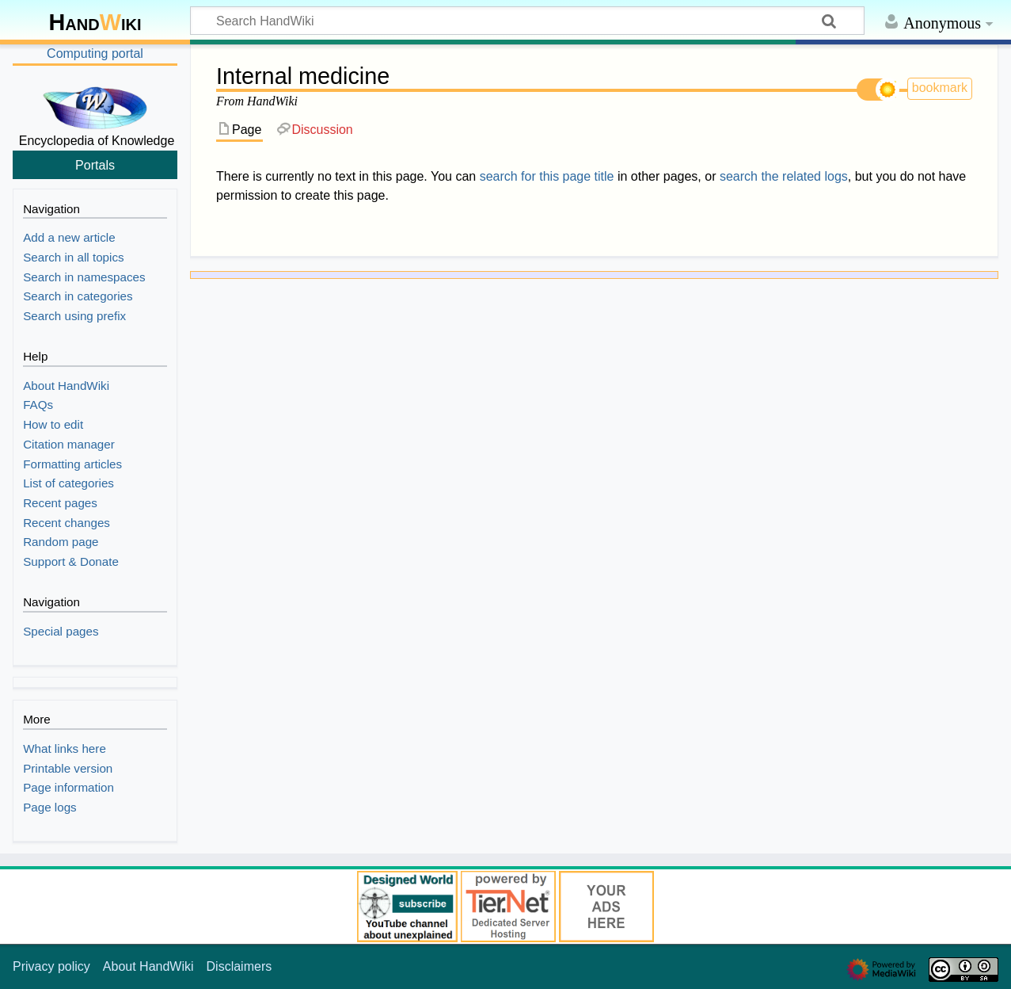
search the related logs (784, 176)
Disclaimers (239, 966)
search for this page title (547, 176)
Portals (95, 165)
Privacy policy (51, 966)
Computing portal (95, 53)
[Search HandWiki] (527, 20)
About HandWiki (148, 966)
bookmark (939, 87)
